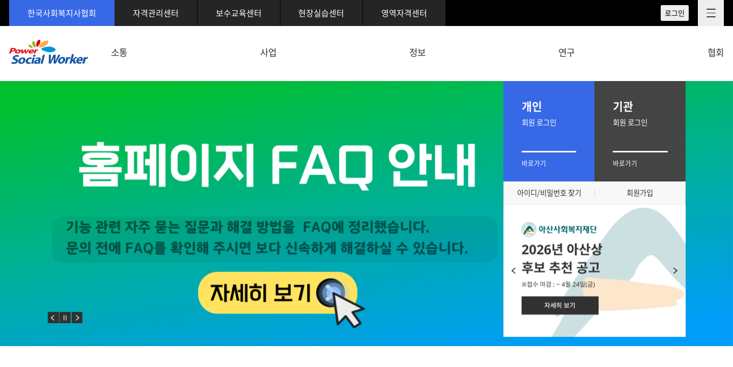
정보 (417, 52)
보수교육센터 (239, 13)
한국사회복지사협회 (61, 13)
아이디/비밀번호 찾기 (549, 192)
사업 (268, 52)
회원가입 (640, 192)
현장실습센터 (321, 13)
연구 (566, 52)
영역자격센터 (404, 13)
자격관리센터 (156, 13)
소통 (119, 52)
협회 (716, 52)
